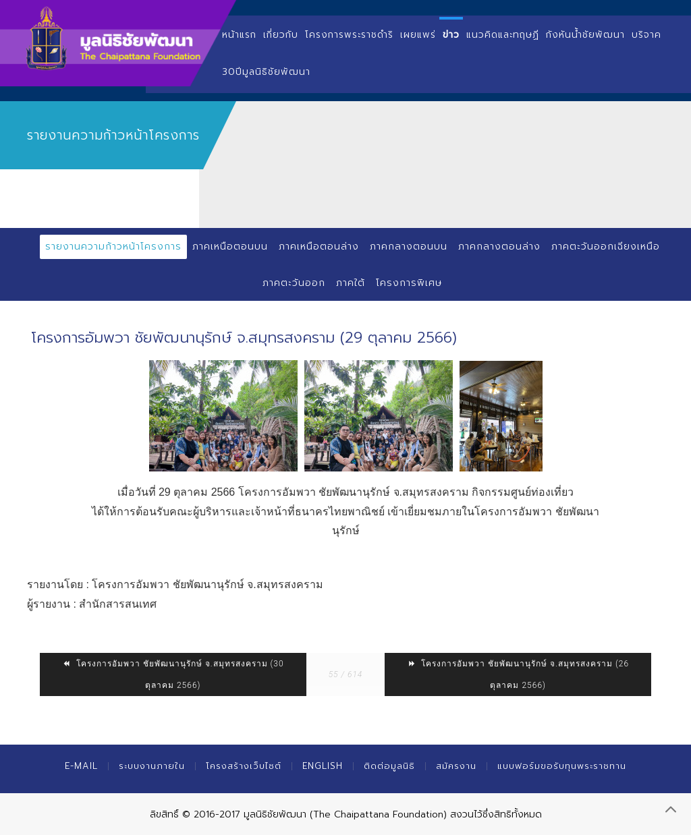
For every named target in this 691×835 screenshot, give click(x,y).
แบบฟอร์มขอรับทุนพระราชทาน (561, 765)
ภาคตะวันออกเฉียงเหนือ (605, 246)
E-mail (81, 765)
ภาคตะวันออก (293, 283)
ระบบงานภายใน (152, 765)
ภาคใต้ (350, 283)
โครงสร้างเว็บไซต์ (243, 765)
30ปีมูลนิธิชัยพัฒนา (266, 72)
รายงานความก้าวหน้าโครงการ (113, 246)
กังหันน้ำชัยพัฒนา (585, 35)
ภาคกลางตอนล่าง (499, 246)
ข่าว (451, 35)
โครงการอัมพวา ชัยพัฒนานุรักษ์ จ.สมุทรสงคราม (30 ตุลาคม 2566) (173, 674)
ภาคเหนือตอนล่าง (319, 246)
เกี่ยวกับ (280, 35)
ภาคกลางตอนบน (408, 246)
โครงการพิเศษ (409, 283)
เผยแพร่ (418, 35)
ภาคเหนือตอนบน (230, 246)
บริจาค (646, 35)
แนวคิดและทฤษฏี (502, 35)
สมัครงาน (456, 765)
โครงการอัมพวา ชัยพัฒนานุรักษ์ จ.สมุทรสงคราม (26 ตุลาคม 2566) (518, 674)
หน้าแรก (239, 35)
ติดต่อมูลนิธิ (389, 765)
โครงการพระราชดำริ (349, 35)
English (322, 765)
